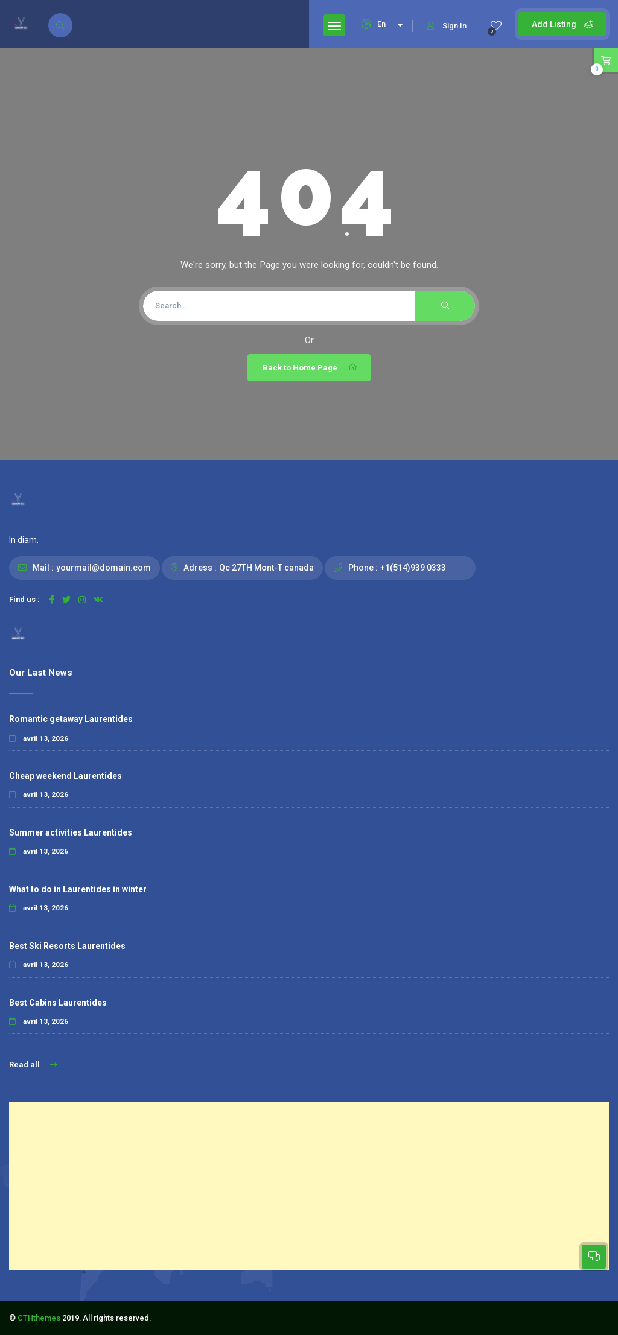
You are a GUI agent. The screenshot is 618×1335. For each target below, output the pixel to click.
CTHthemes (39, 1317)
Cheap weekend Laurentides (65, 776)
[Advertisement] (309, 1186)
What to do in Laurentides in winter (78, 889)
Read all (33, 1064)
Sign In (447, 25)
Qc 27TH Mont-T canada (266, 567)
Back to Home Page (310, 367)
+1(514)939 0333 (413, 567)
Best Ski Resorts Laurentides (67, 946)
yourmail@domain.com (103, 567)
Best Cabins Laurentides (58, 1002)
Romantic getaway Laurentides (71, 719)
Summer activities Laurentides (70, 832)
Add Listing (562, 24)
